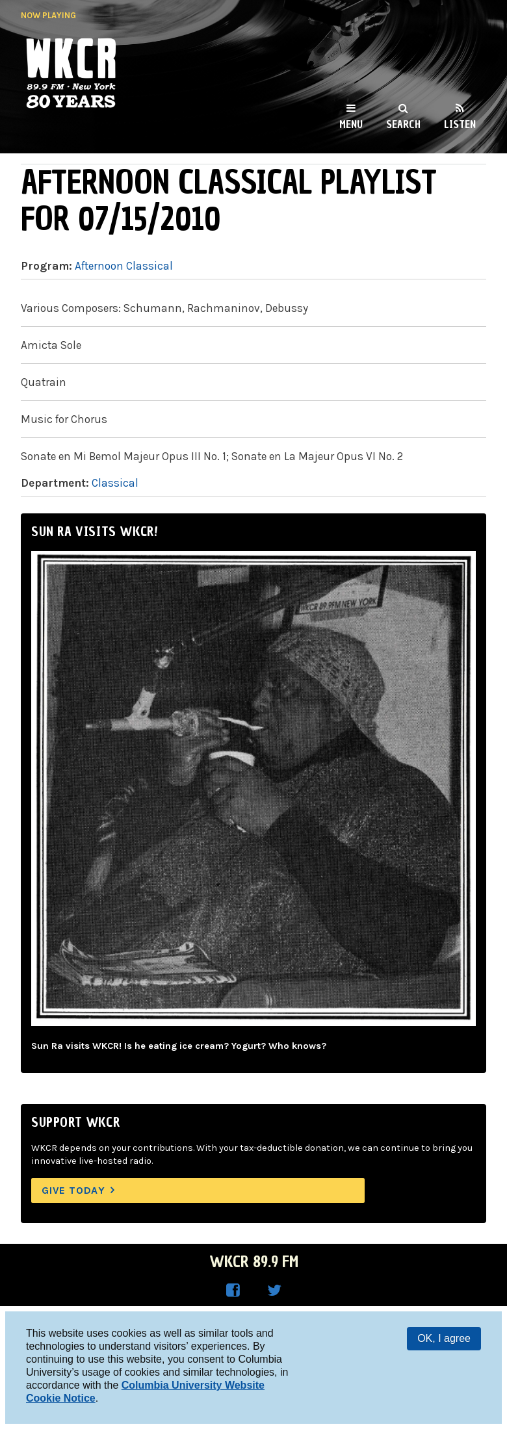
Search (403, 124)
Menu (351, 124)
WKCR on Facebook (232, 1290)
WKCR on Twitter (274, 1290)
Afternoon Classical (124, 265)
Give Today (73, 1190)
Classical (115, 482)
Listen (460, 124)
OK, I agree (444, 1338)
